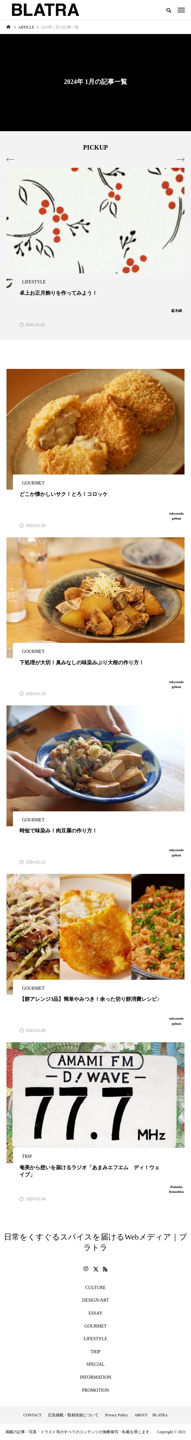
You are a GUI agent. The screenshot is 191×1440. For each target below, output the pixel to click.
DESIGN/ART (95, 1300)
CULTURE (95, 1287)
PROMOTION (95, 1390)
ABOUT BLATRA (151, 1415)
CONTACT (32, 1415)
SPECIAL (95, 1364)
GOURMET (95, 1326)
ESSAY (95, 1313)
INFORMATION (95, 1377)
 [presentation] (181, 160)
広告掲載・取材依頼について (73, 1415)
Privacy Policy (116, 1415)
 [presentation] (10, 160)
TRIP (95, 1351)
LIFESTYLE (95, 1338)
